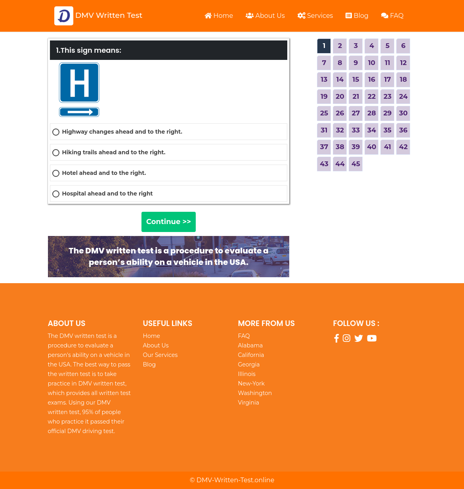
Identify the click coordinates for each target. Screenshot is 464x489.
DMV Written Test (98, 15)
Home (218, 15)
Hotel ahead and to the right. (104, 172)
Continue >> (168, 221)
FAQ (392, 15)
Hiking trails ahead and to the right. (114, 152)
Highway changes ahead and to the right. (122, 131)
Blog (357, 15)
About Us (265, 15)
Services (315, 15)
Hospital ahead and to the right (107, 193)
